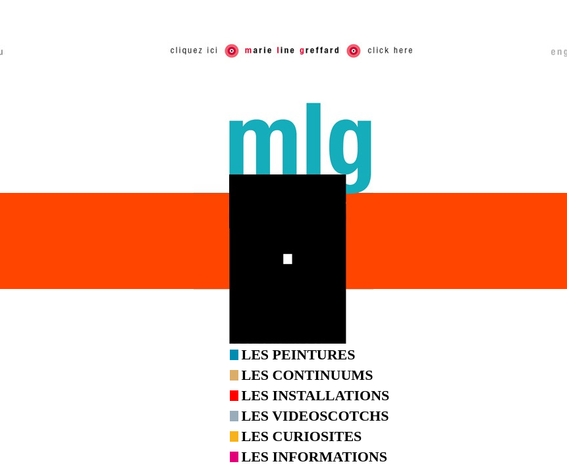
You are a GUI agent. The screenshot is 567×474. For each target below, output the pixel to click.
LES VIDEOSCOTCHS (315, 416)
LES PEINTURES (299, 354)
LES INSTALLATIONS (316, 395)
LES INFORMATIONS (314, 456)
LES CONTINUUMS (307, 375)
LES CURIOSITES (302, 436)
